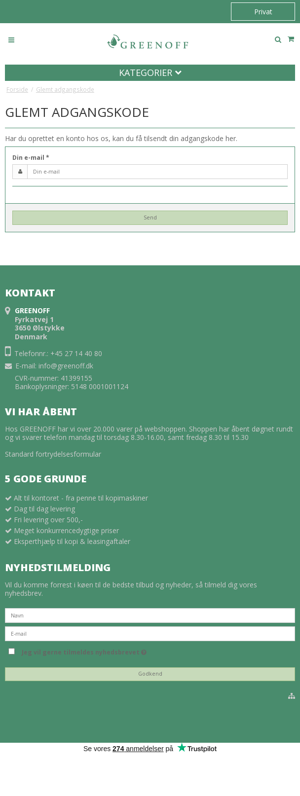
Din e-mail (30, 157)
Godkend (150, 673)
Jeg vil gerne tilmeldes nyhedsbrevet (84, 650)
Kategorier (150, 72)
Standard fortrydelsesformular (53, 454)
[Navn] (150, 614)
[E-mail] (150, 633)
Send (150, 217)
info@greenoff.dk (65, 365)
